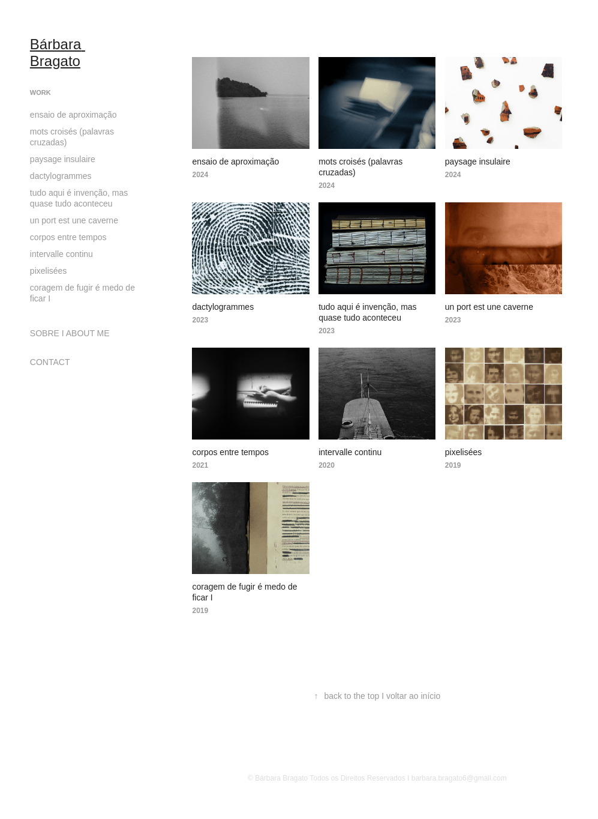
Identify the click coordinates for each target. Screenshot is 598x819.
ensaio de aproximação (73, 114)
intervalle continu (61, 254)
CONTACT (50, 362)
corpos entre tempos (68, 237)
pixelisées (48, 271)
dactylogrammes (61, 176)
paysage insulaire (62, 159)
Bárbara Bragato (57, 52)
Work (40, 92)
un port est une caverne (74, 220)
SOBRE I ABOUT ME (70, 333)
